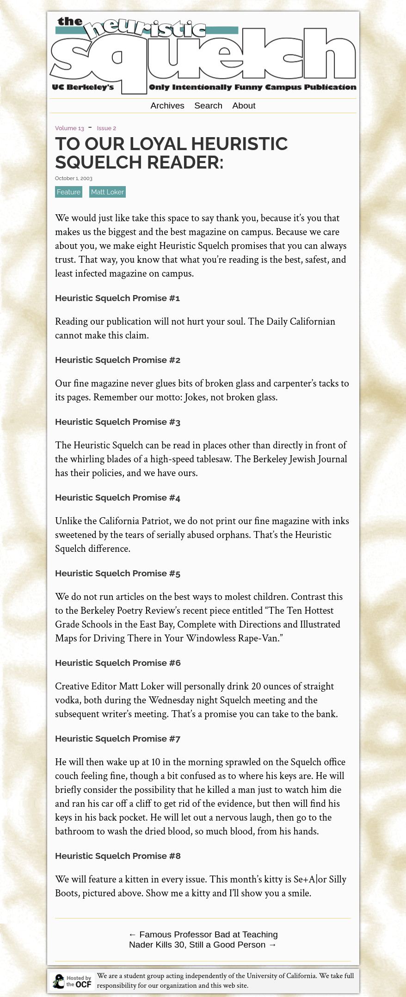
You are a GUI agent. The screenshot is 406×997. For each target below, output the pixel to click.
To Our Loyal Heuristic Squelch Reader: (171, 153)
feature (68, 192)
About (243, 105)
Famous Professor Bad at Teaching (203, 934)
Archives (167, 105)
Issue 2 (107, 128)
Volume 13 (69, 128)
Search (208, 105)
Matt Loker (107, 192)
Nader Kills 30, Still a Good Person (203, 944)
